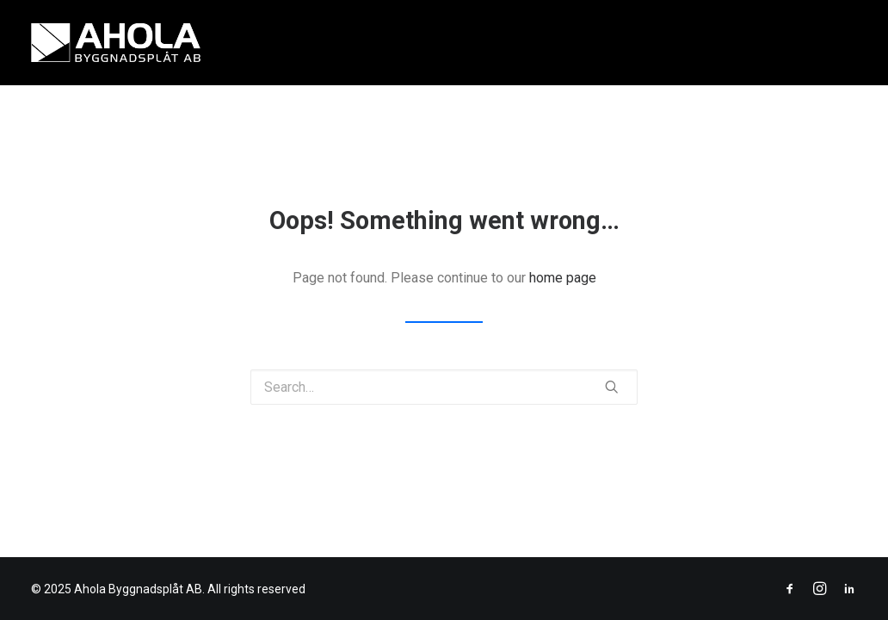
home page (562, 278)
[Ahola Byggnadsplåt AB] (115, 42)
